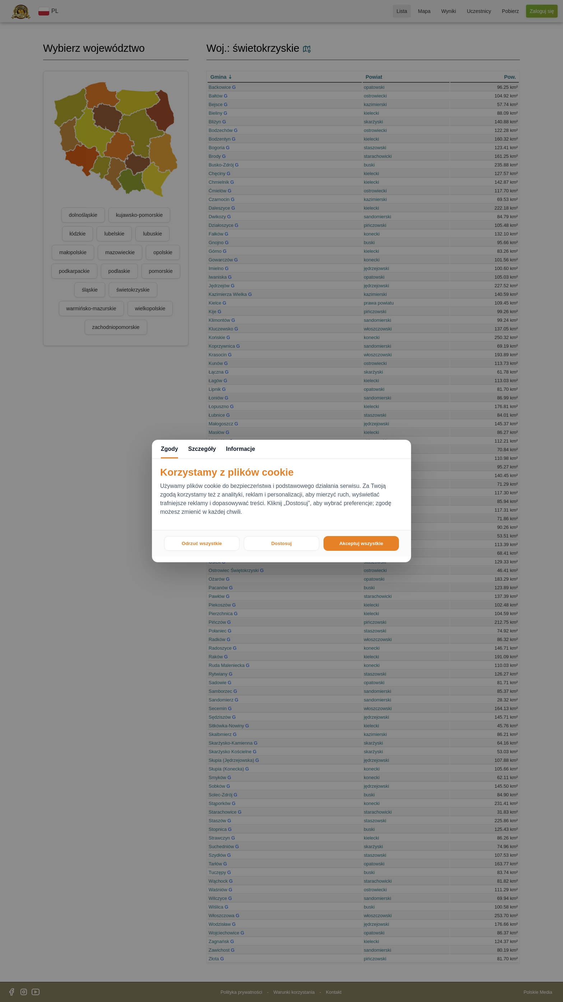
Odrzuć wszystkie (202, 543)
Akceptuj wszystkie (361, 543)
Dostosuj (281, 543)
